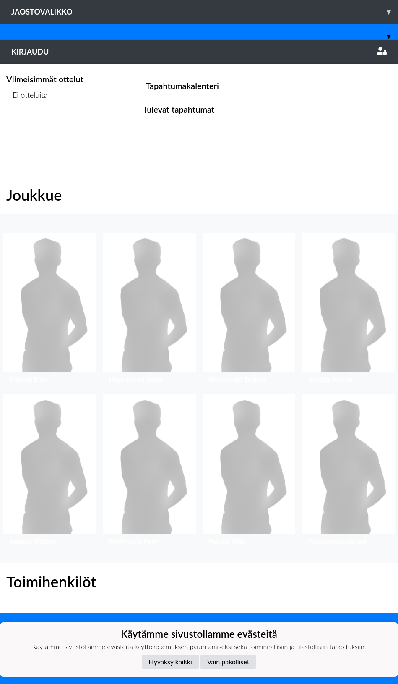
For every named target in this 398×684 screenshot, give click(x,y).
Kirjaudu (199, 51)
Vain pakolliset (228, 662)
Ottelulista (27, 127)
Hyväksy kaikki (170, 662)
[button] (49, 310)
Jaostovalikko (204, 12)
